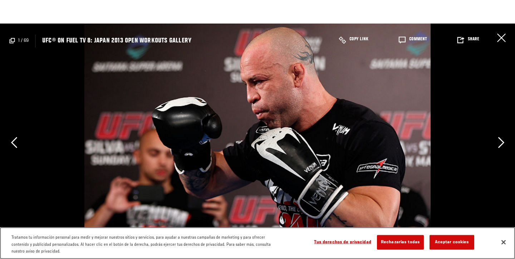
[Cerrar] (503, 242)
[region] (257, 243)
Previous (14, 142)
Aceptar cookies (452, 242)
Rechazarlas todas (400, 242)
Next (501, 142)
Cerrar (501, 38)
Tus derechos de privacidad (342, 242)
